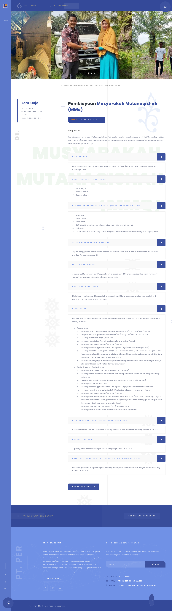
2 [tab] (91, 73)
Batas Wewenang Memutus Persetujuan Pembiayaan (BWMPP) (119, 458)
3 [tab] (94, 73)
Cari (155, 564)
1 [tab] (88, 73)
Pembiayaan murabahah (142, 516)
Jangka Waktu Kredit (119, 264)
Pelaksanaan (119, 156)
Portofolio (53, 578)
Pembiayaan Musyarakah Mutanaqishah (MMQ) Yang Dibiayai (119, 205)
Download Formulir (83, 487)
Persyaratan (119, 308)
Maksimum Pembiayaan (119, 286)
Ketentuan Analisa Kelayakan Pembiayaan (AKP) (119, 420)
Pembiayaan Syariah (90, 120)
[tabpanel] (91, 45)
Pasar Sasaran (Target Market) (119, 179)
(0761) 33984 (124, 577)
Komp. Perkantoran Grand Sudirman (138, 585)
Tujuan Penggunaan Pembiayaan (119, 242)
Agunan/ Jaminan (119, 439)
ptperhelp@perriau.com (130, 581)
